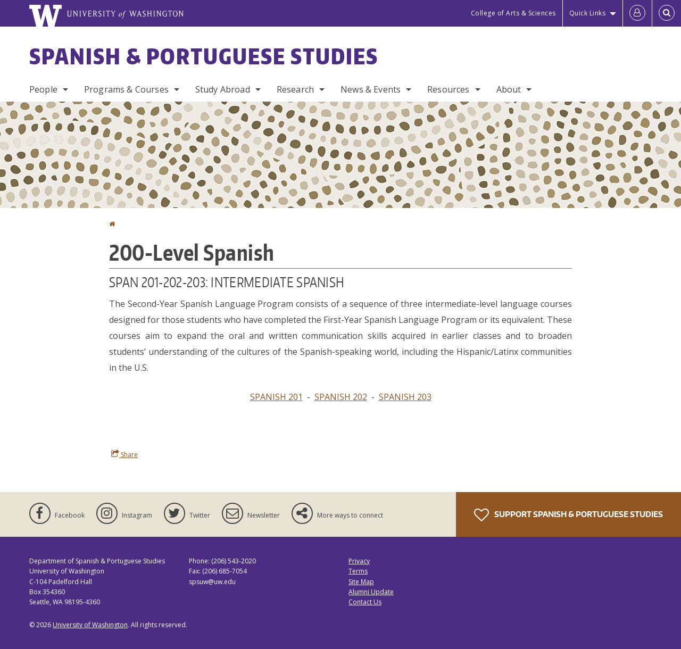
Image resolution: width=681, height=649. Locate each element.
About (508, 89)
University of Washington (90, 624)
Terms (358, 571)
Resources (448, 89)
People (43, 89)
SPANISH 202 (340, 397)
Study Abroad (222, 89)
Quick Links (587, 13)
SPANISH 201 (276, 397)
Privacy (359, 560)
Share (124, 454)
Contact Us (364, 601)
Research (295, 89)
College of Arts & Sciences (513, 13)
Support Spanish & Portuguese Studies (568, 514)
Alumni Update (371, 591)
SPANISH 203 (405, 397)
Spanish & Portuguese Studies (203, 56)
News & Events (370, 89)
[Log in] (637, 13)
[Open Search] (666, 13)
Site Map (361, 581)
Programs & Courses (126, 89)
